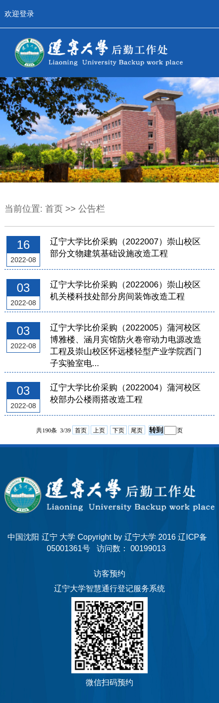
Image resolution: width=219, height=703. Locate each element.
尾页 (137, 430)
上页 (99, 430)
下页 (118, 430)
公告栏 (91, 209)
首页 (54, 209)
